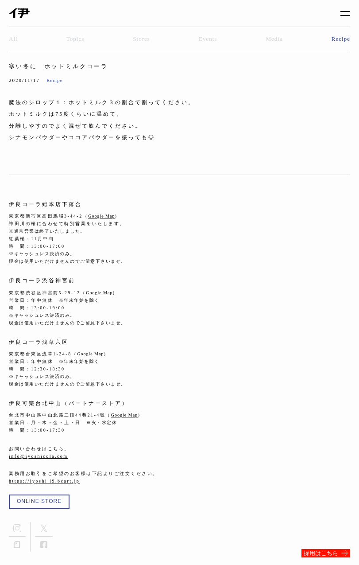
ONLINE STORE (39, 501)
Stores (141, 38)
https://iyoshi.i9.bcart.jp (44, 481)
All (13, 38)
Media (274, 38)
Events (208, 38)
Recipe (341, 38)
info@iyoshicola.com (38, 456)
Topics (75, 38)
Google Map (101, 216)
